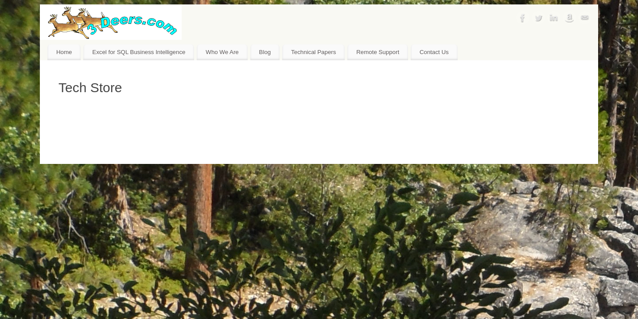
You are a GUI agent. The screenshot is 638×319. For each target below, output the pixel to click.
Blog (265, 52)
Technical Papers (313, 52)
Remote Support (377, 52)
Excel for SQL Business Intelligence (138, 52)
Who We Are (222, 52)
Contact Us (434, 52)
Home (64, 52)
